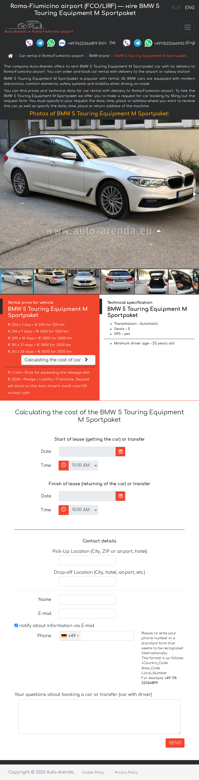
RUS (176, 7)
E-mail (44, 613)
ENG (189, 7)
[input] (87, 452)
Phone (44, 636)
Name (44, 599)
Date (46, 451)
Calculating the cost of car (57, 360)
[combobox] (69, 636)
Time (46, 465)
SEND (175, 743)
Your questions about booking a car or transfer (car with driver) (83, 694)
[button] (194, 194)
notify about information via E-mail (54, 625)
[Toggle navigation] (187, 27)
